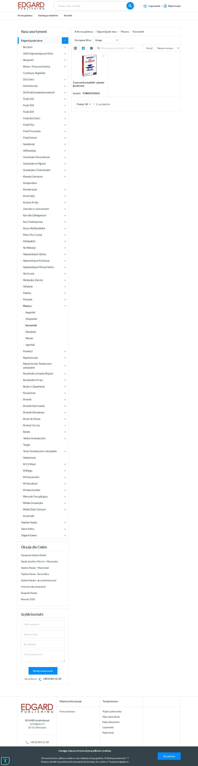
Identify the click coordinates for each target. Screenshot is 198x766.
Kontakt (68, 20)
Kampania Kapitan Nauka (33, 555)
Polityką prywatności (115, 758)
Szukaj (130, 8)
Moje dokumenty (111, 722)
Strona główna (25, 20)
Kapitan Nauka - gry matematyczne (38, 580)
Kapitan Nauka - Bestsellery (35, 574)
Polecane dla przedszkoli (33, 586)
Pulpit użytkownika (112, 711)
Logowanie (108, 727)
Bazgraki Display (29, 592)
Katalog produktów (48, 20)
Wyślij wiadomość (43, 670)
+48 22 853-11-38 (52, 678)
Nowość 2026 (28, 599)
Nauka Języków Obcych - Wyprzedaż (39, 561)
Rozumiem (169, 756)
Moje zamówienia (111, 716)
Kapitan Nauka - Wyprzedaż (35, 567)
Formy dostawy (67, 711)
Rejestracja (108, 732)
